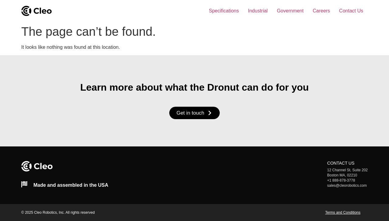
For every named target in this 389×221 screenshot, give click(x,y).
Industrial (258, 10)
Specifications (224, 10)
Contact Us (351, 10)
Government (290, 10)
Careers (321, 10)
